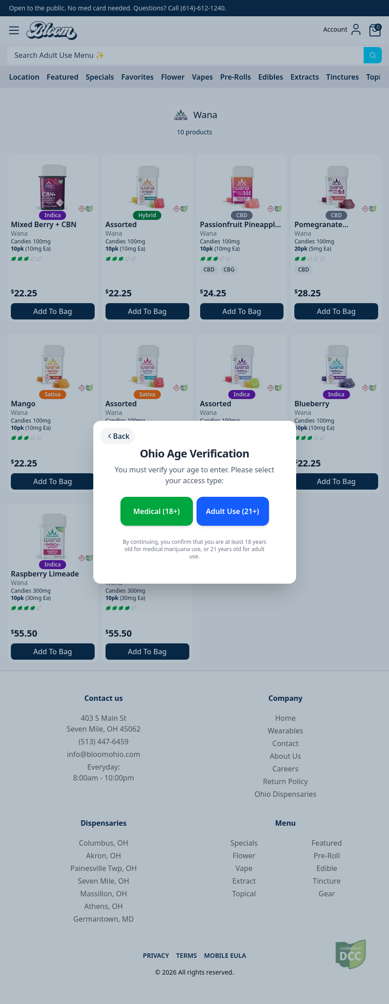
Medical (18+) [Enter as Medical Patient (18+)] (156, 511)
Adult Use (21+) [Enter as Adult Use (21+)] (232, 511)
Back (118, 436)
